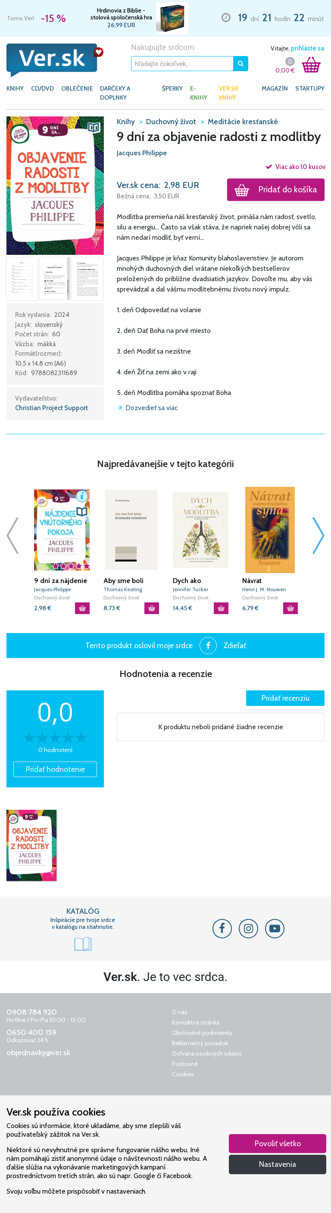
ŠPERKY (172, 88)
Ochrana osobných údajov (207, 1053)
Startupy (310, 88)
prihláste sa (307, 48)
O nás (179, 1012)
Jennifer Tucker (190, 589)
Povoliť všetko (278, 1143)
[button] (55, 185)
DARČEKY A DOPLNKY (115, 93)
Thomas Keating (122, 589)
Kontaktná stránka (195, 1022)
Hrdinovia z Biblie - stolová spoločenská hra (121, 14)
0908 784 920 (31, 1012)
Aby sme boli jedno (123, 581)
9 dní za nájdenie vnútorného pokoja (60, 581)
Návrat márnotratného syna (265, 581)
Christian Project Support (51, 408)
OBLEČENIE (77, 88)
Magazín (275, 88)
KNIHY (15, 88)
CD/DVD (42, 88)
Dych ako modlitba (187, 581)
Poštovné (185, 1064)
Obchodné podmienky (202, 1033)
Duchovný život (52, 597)
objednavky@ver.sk (38, 1052)
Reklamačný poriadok (200, 1043)
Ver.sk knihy (228, 93)
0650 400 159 (31, 1032)
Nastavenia (277, 1164)
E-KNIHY (198, 93)
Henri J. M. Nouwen (264, 589)
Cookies (183, 1074)
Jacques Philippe (142, 153)
